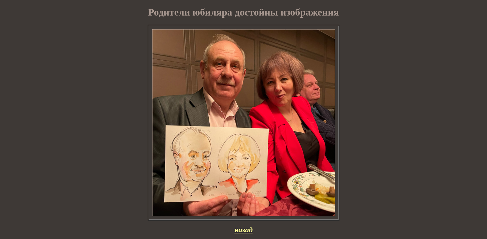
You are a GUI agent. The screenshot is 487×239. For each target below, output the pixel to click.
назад (243, 230)
